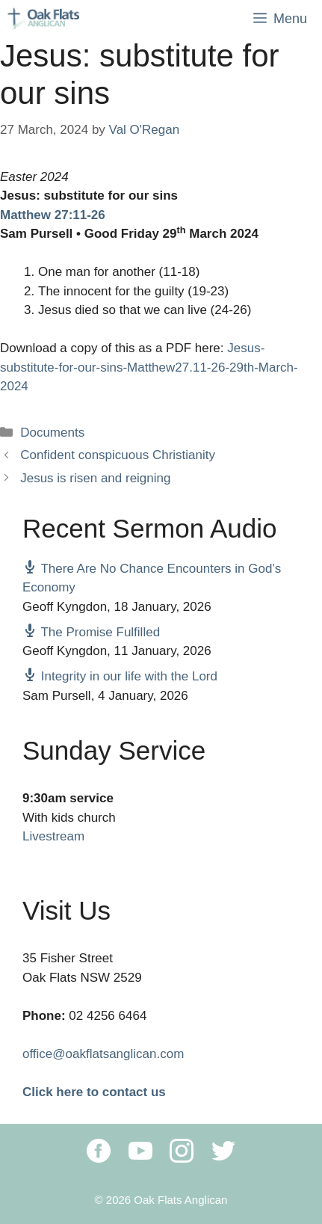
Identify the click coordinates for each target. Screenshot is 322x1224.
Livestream (53, 836)
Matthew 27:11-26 (52, 215)
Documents (52, 432)
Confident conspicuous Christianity (117, 455)
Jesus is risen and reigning (95, 478)
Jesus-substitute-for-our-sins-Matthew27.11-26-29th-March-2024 (149, 367)
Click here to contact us (94, 1092)
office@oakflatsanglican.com (103, 1054)
